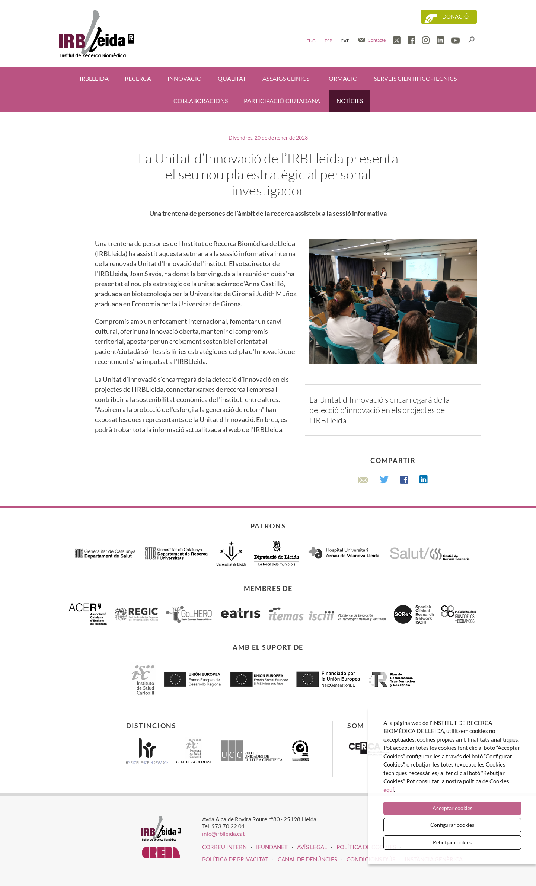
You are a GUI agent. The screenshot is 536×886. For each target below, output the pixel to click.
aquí (388, 789)
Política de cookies (366, 847)
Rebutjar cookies (452, 842)
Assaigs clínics (285, 78)
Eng (311, 41)
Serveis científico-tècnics (415, 78)
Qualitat (232, 78)
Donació (455, 16)
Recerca (138, 78)
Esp (328, 41)
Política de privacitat (235, 859)
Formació (341, 78)
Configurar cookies (452, 825)
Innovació (185, 78)
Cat (345, 41)
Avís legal (312, 847)
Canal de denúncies (307, 859)
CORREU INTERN (224, 847)
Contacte (377, 40)
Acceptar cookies (452, 808)
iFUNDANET (272, 847)
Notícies (349, 100)
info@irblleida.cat (223, 833)
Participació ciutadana (282, 100)
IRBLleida (94, 78)
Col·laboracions (200, 100)
